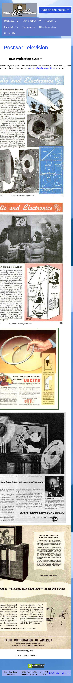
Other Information (47, 27)
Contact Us (9, 33)
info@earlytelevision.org (60, 673)
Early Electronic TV (32, 21)
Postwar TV (50, 21)
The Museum (28, 27)
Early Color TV (11, 27)
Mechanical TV (11, 21)
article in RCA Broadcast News (42, 68)
